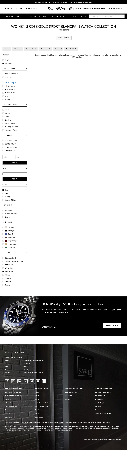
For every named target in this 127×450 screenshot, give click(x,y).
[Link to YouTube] (38, 381)
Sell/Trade (68, 395)
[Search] (107, 16)
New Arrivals (13, 16)
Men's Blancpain (63, 37)
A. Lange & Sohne (11, 127)
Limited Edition (10, 200)
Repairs (67, 399)
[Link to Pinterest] (26, 381)
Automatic (8, 210)
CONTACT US (116, 9)
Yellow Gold (9, 265)
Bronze (7, 285)
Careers (37, 399)
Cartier (7, 113)
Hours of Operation (41, 406)
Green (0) (10, 247)
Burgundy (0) (11, 241)
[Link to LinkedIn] (19, 381)
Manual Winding (11, 214)
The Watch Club (100, 395)
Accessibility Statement (103, 413)
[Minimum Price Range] (8, 157)
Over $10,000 (10, 151)
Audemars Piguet (11, 130)
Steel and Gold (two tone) (14, 261)
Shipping (8, 399)
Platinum (8, 275)
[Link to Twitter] (32, 381)
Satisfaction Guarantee (13, 392)
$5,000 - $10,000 (11, 147)
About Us (38, 392)
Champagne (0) (12, 244)
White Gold (9, 268)
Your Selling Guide (101, 403)
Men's (7, 60)
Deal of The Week (71, 392)
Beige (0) (9, 227)
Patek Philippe (10, 123)
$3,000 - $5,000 (10, 144)
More (84, 16)
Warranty (8, 403)
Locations (68, 403)
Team (37, 395)
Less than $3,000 (11, 140)
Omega (7, 116)
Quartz (7, 217)
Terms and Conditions (12, 410)
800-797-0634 (38, 372)
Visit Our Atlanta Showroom (44, 403)
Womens (60, 16)
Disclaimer (8, 417)
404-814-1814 (17, 9)
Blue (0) (9, 234)
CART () (96, 9)
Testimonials (39, 410)
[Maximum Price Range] (21, 157)
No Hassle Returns (11, 406)
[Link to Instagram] (13, 381)
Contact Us (39, 417)
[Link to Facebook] (7, 381)
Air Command (10, 86)
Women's (8, 63)
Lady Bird (8, 77)
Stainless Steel (10, 258)
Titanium (8, 278)
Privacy (7, 413)
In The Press (99, 399)
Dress (7, 193)
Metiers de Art (10, 93)
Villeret (7, 96)
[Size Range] (14, 173)
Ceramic (8, 282)
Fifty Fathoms (10, 89)
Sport (7, 190)
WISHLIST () (85, 9)
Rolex (7, 110)
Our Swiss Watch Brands (103, 392)
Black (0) (9, 231)
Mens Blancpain (9, 82)
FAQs (37, 413)
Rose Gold (9, 271)
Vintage (8, 99)
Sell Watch (29, 16)
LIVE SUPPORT (31, 9)
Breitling (8, 120)
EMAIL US (105, 9)
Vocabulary (98, 406)
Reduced (73, 16)
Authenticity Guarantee (13, 395)
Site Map (98, 410)
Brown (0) (10, 237)
